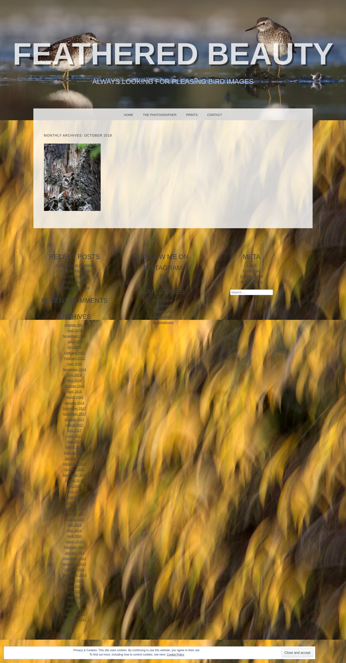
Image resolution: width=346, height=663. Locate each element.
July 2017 (74, 430)
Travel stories (163, 316)
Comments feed (251, 276)
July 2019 (74, 375)
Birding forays (163, 300)
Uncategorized (163, 322)
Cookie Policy (175, 654)
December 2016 (74, 464)
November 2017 (74, 414)
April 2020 (74, 364)
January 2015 (74, 553)
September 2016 (74, 475)
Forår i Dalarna (75, 282)
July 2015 (74, 525)
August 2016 (74, 480)
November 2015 (74, 508)
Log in (251, 265)
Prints (192, 115)
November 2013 (74, 619)
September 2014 (74, 575)
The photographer (160, 115)
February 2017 (74, 453)
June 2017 (74, 436)
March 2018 (74, 397)
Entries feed (251, 270)
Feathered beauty (173, 54)
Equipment (163, 305)
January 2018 (74, 403)
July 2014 (74, 586)
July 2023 (74, 341)
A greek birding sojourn (74, 270)
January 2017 (74, 458)
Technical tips (163, 311)
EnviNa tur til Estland (74, 287)
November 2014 (74, 564)
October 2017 (74, 419)
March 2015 (74, 541)
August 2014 (74, 580)
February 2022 (74, 353)
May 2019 (74, 380)
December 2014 (74, 558)
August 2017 (74, 425)
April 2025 (74, 330)
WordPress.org (251, 282)
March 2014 (74, 608)
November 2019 (74, 369)
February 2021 (74, 358)
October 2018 (74, 386)
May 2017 (74, 441)
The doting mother (74, 276)
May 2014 (74, 597)
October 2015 (74, 514)
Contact (214, 115)
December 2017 (74, 408)
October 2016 (74, 469)
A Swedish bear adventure (75, 265)
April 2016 (74, 497)
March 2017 (74, 447)
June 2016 (74, 491)
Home (128, 115)
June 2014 (74, 592)
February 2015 (74, 547)
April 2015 (74, 536)
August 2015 (74, 519)
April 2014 (74, 603)
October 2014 (74, 569)
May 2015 (74, 530)
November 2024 (74, 336)
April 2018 (74, 391)
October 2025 (74, 325)
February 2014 (74, 614)
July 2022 (74, 347)
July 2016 (74, 486)
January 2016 (74, 503)
